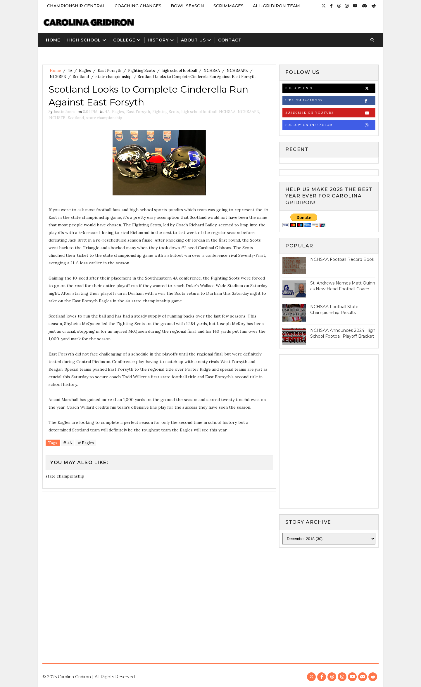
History (158, 40)
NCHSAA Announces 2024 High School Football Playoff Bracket (342, 333)
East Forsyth (109, 70)
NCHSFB (58, 76)
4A (70, 70)
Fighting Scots (141, 70)
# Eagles (86, 442)
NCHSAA (211, 70)
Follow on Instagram (330, 125)
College (124, 40)
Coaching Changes (138, 5)
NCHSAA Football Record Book (342, 259)
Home (53, 40)
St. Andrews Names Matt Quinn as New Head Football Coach (342, 286)
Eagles (85, 70)
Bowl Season (187, 5)
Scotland (81, 76)
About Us (193, 40)
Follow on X (330, 88)
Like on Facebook (330, 100)
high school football (179, 70)
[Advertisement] (210, 600)
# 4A (67, 442)
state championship (114, 76)
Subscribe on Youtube (330, 113)
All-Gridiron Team (276, 5)
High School (84, 40)
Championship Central (76, 5)
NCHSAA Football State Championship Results (334, 309)
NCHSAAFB (237, 70)
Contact (229, 40)
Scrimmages (228, 5)
